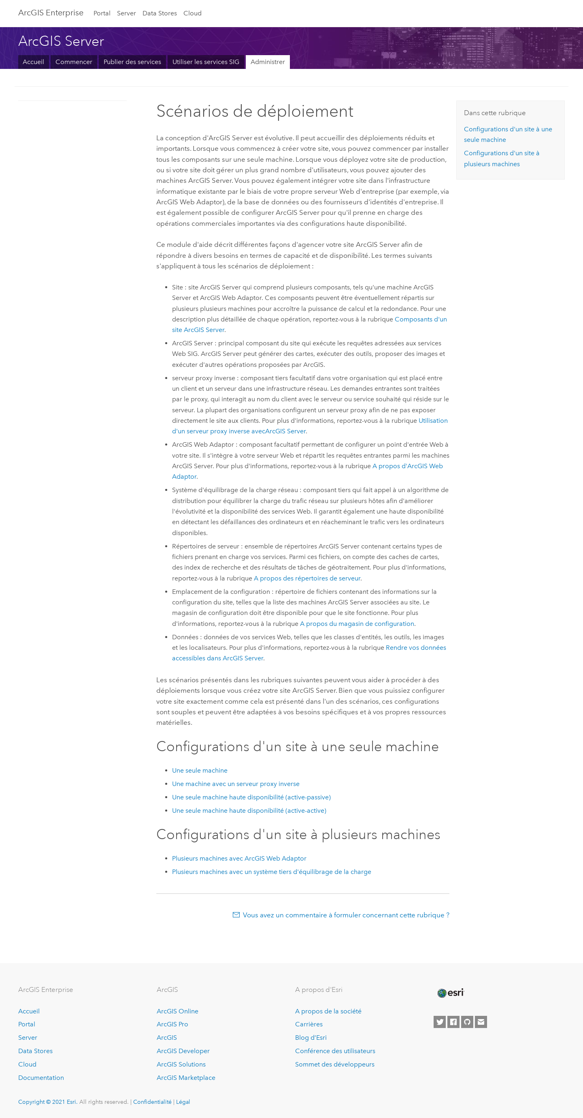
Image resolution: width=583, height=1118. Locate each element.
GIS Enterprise (50, 12)
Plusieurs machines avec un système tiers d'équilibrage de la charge (271, 872)
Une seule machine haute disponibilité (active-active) (249, 810)
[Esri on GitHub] (467, 1022)
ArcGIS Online (177, 1011)
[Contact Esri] (481, 1022)
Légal (183, 1102)
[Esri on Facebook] (453, 1022)
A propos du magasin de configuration (357, 624)
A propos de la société (328, 1011)
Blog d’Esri (311, 1037)
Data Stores (160, 13)
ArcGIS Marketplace (186, 1078)
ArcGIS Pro (172, 1024)
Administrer (268, 62)
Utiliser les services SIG (205, 62)
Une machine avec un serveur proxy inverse (236, 784)
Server (126, 13)
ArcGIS (167, 1037)
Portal (102, 13)
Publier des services (132, 62)
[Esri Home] (450, 993)
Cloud (192, 13)
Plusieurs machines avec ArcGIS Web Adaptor (239, 858)
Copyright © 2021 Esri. (48, 1102)
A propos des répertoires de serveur (307, 578)
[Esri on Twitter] (440, 1022)
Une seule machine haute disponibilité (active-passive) (251, 797)
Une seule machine (200, 770)
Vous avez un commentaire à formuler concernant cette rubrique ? (346, 915)
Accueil (33, 62)
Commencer (73, 62)
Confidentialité (152, 1102)
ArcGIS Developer (183, 1051)
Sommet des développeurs (334, 1064)
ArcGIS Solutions (181, 1064)
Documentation (41, 1078)
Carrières (309, 1024)
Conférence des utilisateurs (335, 1051)
